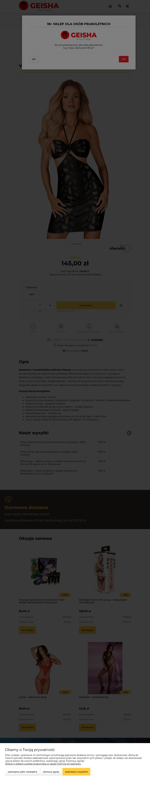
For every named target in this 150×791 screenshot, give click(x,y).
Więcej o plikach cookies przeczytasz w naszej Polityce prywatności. (43, 763)
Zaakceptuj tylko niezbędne (22, 771)
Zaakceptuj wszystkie (76, 771)
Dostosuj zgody (51, 771)
